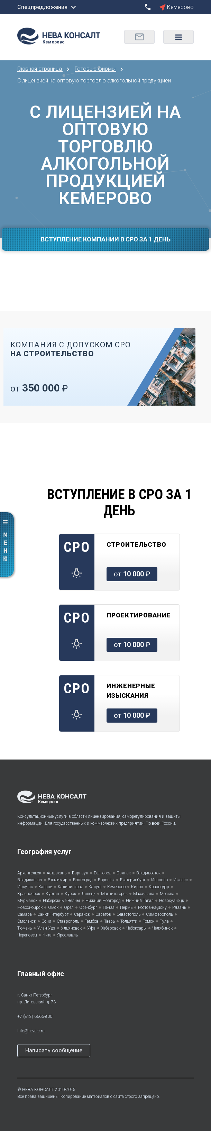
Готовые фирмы (96, 69)
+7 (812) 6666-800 (34, 1016)
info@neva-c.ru (31, 1031)
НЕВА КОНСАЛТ (38, 1089)
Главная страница (40, 69)
